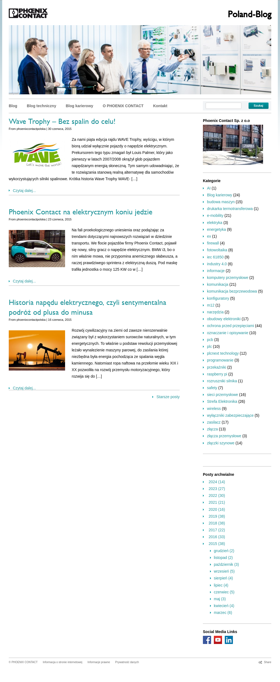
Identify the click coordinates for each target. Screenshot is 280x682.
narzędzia (215, 312)
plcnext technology (223, 353)
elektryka (214, 222)
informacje (216, 271)
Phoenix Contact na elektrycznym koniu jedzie (80, 213)
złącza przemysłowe (224, 436)
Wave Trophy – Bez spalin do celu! (62, 122)
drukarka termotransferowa (230, 208)
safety (212, 388)
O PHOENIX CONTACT (123, 106)
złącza (212, 429)
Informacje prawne (99, 662)
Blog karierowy (79, 106)
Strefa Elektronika (222, 401)
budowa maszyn (221, 202)
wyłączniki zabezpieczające (230, 415)
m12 (210, 305)
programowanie (220, 360)
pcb (210, 339)
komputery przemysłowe (227, 277)
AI (209, 188)
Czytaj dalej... (24, 191)
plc (209, 346)
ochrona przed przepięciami (230, 325)
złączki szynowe (220, 443)
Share (267, 662)
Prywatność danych (127, 662)
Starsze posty (168, 397)
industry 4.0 (217, 264)
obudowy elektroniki (224, 319)
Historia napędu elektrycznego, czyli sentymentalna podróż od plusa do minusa (87, 308)
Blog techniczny (41, 106)
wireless (214, 408)
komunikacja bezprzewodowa (232, 291)
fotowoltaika (217, 250)
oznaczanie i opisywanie (227, 333)
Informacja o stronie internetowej (63, 662)
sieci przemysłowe (222, 394)
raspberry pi (217, 374)
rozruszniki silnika (222, 381)
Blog (13, 106)
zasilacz (214, 422)
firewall (213, 243)
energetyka (216, 229)
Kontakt (160, 106)
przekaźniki (216, 367)
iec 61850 (215, 257)
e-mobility (215, 215)
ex (209, 236)
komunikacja (217, 284)
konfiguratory (218, 298)
